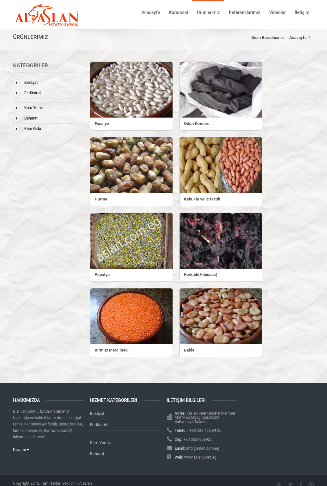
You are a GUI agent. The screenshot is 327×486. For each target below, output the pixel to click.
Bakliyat (31, 82)
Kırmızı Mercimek (111, 350)
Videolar (277, 12)
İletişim (302, 12)
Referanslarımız (244, 12)
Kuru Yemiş (34, 107)
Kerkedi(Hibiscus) (200, 274)
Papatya (102, 274)
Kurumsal (178, 12)
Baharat (30, 118)
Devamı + (21, 449)
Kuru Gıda (32, 129)
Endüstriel (32, 93)
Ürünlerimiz (208, 12)
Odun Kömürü (197, 123)
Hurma (101, 199)
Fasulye (102, 123)
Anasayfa (150, 12)
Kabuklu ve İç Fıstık (202, 199)
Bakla (189, 350)
